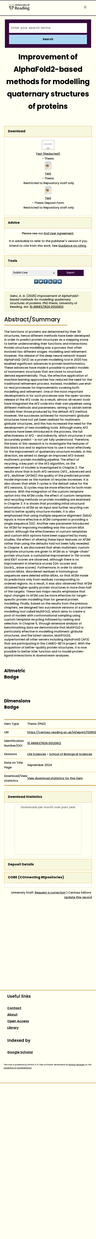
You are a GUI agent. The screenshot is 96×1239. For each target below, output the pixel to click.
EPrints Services (77, 1064)
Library (13, 1028)
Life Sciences (36, 754)
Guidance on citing (72, 246)
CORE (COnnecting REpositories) (36, 877)
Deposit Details (21, 864)
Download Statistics (25, 797)
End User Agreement (58, 233)
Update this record (78, 897)
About (12, 1015)
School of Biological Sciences (70, 754)
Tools (12, 261)
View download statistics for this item (55, 778)
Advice (14, 223)
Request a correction (50, 893)
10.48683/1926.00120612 (46, 307)
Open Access (18, 1021)
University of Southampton (18, 1068)
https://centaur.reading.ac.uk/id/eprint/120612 (61, 732)
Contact (14, 1008)
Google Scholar (20, 1052)
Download (16, 131)
